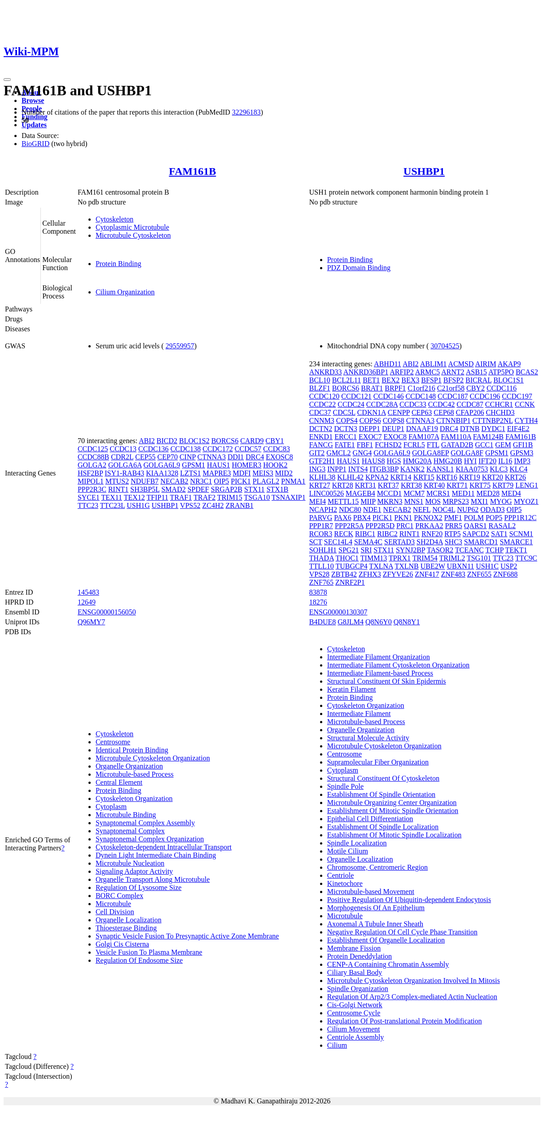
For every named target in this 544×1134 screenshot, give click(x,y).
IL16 (505, 461)
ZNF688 (505, 574)
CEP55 (145, 457)
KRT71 (457, 485)
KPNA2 (377, 477)
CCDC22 (322, 404)
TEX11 (112, 497)
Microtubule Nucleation (130, 863)
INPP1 (337, 469)
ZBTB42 (344, 574)
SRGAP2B (226, 489)
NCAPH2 (323, 509)
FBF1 (365, 445)
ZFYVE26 (398, 574)
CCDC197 (517, 396)
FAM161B (192, 171)
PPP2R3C (92, 489)
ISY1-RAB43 (124, 473)
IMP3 (522, 461)
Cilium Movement (353, 1029)
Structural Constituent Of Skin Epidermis (386, 681)
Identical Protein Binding (132, 750)
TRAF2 (204, 497)
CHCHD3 (500, 412)
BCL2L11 (346, 380)
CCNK (525, 404)
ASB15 (476, 372)
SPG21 (348, 550)
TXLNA (381, 566)
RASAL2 (501, 525)
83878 (318, 592)
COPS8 (393, 420)
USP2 (508, 566)
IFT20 (487, 461)
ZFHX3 (370, 574)
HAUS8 (373, 461)
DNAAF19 (422, 428)
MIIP (367, 501)
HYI (470, 461)
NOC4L (443, 509)
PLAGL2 (266, 481)
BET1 (371, 380)
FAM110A (456, 436)
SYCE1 (89, 497)
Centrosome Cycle (354, 1013)
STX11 (254, 489)
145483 (88, 592)
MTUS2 (117, 481)
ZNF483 (453, 574)
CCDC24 (351, 404)
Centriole (340, 875)
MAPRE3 (216, 473)
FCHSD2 (388, 445)
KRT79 (502, 485)
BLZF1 (319, 388)
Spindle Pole (345, 786)
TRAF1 (181, 497)
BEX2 (390, 380)
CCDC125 (93, 449)
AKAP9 (509, 364)
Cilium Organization (125, 292)
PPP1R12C (520, 517)
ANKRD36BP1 (365, 372)
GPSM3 (522, 453)
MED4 (511, 493)
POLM (473, 517)
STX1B (278, 489)
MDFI (242, 473)
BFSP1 (431, 380)
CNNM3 (321, 420)
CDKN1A (371, 412)
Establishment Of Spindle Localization (383, 827)
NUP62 (467, 509)
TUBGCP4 (352, 566)
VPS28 (319, 574)
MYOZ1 (526, 501)
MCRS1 (438, 493)
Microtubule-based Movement (370, 891)
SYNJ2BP (410, 550)
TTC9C (526, 558)
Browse (33, 100)
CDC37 (320, 412)
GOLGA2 (92, 465)
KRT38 (411, 485)
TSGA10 (257, 497)
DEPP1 (369, 428)
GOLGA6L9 (162, 465)
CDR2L (122, 457)
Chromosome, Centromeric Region (377, 867)
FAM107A (423, 436)
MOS (433, 501)
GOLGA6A (125, 465)
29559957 (180, 346)
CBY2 (475, 388)
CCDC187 (453, 396)
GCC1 (484, 445)
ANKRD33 (325, 372)
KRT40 (434, 485)
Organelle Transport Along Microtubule (153, 879)
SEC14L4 (338, 542)
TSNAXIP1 (289, 497)
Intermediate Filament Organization (378, 657)
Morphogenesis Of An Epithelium (376, 908)
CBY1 (275, 441)
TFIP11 (157, 497)
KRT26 (515, 477)
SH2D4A (430, 542)
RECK (343, 534)
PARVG (320, 517)
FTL (433, 445)
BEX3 (410, 380)
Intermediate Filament (359, 713)
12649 (87, 602)
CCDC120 (324, 396)
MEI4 (317, 501)
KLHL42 (350, 477)
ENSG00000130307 (338, 612)
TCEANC (469, 550)
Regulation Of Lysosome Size (139, 887)
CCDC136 (153, 449)
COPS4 (347, 420)
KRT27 (319, 485)
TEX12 (134, 497)
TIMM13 (373, 558)
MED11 (463, 493)
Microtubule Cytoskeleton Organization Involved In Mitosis (413, 980)
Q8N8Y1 (407, 622)
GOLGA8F (467, 453)
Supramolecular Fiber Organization (378, 762)
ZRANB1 (239, 505)
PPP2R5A (349, 525)
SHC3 (453, 542)
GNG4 (362, 453)
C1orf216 (421, 388)
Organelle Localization (129, 920)
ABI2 (147, 441)
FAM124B (488, 436)
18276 (318, 602)
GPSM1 (193, 465)
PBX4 (362, 517)
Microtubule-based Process (135, 774)
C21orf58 (451, 388)
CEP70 (168, 457)
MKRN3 (390, 501)
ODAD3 (492, 509)
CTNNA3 (211, 457)
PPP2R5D (380, 525)
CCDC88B (93, 457)
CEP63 (422, 412)
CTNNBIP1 (453, 420)
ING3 (317, 469)
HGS (394, 461)
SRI (366, 550)
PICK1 (240, 481)
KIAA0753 (472, 469)
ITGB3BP (383, 469)
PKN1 (403, 517)
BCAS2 (527, 372)
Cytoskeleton (114, 219)
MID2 (284, 473)
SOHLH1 (323, 550)
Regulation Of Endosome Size (139, 960)
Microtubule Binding (126, 814)
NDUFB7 (144, 481)
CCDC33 (412, 404)
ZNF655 (479, 574)
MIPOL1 (91, 481)
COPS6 (370, 420)
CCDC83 (276, 449)
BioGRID (35, 143)
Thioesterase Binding (126, 928)
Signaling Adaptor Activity (134, 871)
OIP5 (221, 481)
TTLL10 (321, 566)
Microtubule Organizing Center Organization (392, 802)
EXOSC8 (279, 457)
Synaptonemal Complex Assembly (145, 823)
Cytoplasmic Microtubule (132, 227)
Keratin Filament (351, 689)
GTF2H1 (322, 461)
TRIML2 (452, 558)
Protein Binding (118, 263)
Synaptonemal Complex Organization (150, 839)
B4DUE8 (322, 622)
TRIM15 (229, 497)
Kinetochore (345, 883)
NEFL (421, 509)
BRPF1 (395, 388)
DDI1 (236, 457)
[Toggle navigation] (7, 79)
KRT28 (342, 485)
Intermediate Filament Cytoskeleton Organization (398, 665)
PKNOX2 (428, 517)
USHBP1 (424, 171)
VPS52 (190, 505)
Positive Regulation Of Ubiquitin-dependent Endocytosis (409, 899)
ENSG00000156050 (107, 612)
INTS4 (358, 469)
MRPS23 (456, 501)
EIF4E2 (518, 428)
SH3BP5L (144, 489)
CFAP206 (470, 412)
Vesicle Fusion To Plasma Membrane (149, 952)
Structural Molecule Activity (368, 738)
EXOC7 (370, 436)
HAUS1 (218, 465)
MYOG (501, 501)
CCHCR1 (499, 404)
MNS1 (414, 501)
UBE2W (433, 566)
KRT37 (388, 485)
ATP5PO (501, 372)
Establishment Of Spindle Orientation (381, 794)
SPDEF (198, 489)
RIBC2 (387, 534)
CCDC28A (382, 404)
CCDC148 (420, 396)
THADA (321, 558)
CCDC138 (186, 449)
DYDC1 (493, 428)
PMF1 (453, 517)
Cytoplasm (111, 806)
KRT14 (401, 477)
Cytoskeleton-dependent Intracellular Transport (164, 847)
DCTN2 (321, 428)
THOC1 (347, 558)
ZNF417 (427, 574)
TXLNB (406, 566)
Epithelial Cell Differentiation (370, 819)
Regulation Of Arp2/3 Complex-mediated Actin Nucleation (412, 997)
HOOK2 (275, 465)
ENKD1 (321, 436)
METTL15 (343, 501)
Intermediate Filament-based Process (380, 673)
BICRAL (478, 380)
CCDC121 (356, 396)
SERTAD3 (399, 542)
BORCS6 (224, 441)
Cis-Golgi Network (354, 1005)
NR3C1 (201, 481)
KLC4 (518, 469)
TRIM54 (425, 558)
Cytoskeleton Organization (134, 798)
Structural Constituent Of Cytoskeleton (383, 778)
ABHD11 (387, 364)
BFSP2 (453, 380)
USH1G (138, 505)
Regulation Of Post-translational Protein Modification (404, 1021)
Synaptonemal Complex (130, 831)
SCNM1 (521, 534)
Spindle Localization (357, 843)
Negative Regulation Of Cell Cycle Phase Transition (402, 932)
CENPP (399, 412)
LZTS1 (190, 473)
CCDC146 (388, 396)
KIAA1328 (162, 473)
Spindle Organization (357, 988)
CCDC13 (123, 449)
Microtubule (113, 903)
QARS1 (475, 525)
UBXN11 (460, 566)
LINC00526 (326, 493)
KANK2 (412, 469)
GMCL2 (338, 453)
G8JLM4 (351, 622)
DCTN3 (345, 428)
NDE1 (372, 509)
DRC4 (255, 457)
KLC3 (499, 469)
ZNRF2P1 (350, 582)
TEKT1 (516, 550)
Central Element (119, 782)
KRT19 (469, 477)
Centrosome (113, 742)
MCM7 (414, 493)
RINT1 (118, 489)
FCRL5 (414, 445)
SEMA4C (368, 542)
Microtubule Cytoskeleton (133, 235)
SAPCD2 (475, 534)
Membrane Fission (354, 948)
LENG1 (526, 485)
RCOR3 (321, 534)
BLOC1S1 (508, 380)
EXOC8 (395, 436)
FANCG (321, 445)
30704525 (444, 346)
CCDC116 (502, 388)
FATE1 (345, 445)
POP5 (494, 517)
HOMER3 (246, 465)
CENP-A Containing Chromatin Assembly (388, 964)
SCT (315, 542)
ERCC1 (345, 436)
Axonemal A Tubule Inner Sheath (375, 924)
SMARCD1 (481, 542)
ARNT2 (453, 372)
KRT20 (492, 477)
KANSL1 (440, 469)
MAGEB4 (360, 493)
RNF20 (432, 534)
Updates (34, 125)
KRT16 (446, 477)
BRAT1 (372, 388)
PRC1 (404, 525)
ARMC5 (427, 372)
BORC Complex (119, 895)
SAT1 (499, 534)
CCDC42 (441, 404)
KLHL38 (322, 477)
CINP (188, 457)
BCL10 (319, 380)
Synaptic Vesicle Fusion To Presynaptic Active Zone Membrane (187, 936)
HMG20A (417, 461)
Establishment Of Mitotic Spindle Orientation (392, 810)
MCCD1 (389, 493)
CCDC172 (217, 449)
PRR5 (453, 525)
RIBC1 (365, 534)
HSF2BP (90, 473)
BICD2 (167, 441)
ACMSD (461, 364)
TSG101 (479, 558)
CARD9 (251, 441)
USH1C (487, 566)
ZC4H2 (213, 505)
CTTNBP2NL (492, 420)
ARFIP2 (401, 372)
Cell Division (115, 912)
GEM (503, 445)
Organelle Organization (129, 766)
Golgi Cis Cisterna (122, 944)
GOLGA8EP (430, 453)
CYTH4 (526, 420)
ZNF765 (321, 582)
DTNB (470, 428)
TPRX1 (400, 558)
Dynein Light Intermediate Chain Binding (156, 855)
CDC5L (344, 412)
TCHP (495, 550)
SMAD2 (173, 489)
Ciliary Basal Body (354, 972)
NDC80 (350, 509)
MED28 (488, 493)
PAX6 (342, 517)
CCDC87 (469, 404)
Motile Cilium (347, 851)
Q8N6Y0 (378, 622)
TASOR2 (440, 550)
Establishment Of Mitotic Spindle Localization (394, 835)
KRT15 (423, 477)
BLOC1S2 (194, 441)
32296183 (246, 112)
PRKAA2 (429, 525)
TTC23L (112, 505)
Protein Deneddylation (359, 956)
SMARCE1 (516, 542)
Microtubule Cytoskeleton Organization (153, 758)
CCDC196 (485, 396)
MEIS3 (263, 473)
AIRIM (485, 364)
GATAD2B (457, 445)
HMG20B (448, 461)
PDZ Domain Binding (358, 267)
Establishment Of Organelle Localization (386, 940)
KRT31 (365, 485)
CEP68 (444, 412)
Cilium (337, 1045)
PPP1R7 (321, 525)
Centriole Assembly (355, 1037)
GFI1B (523, 445)
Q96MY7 (91, 622)
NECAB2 (174, 481)
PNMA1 (293, 481)
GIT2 (317, 453)
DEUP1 (393, 428)
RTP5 (452, 534)
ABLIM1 (433, 364)
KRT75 (480, 485)
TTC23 (88, 505)
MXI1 (479, 501)
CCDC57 (248, 449)
